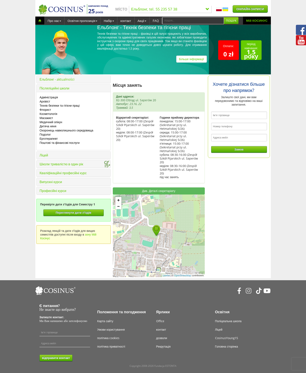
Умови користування (111, 329)
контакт (125, 21)
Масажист (46, 118)
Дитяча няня (48, 126)
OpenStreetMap (182, 275)
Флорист (45, 110)
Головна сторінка (226, 346)
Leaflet (166, 275)
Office (160, 321)
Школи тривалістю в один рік (61, 164)
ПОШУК (231, 21)
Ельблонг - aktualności (57, 79)
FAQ (156, 21)
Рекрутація (163, 346)
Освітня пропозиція (82, 21)
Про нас (54, 21)
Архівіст (45, 101)
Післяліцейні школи (54, 88)
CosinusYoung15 (226, 338)
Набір (109, 21)
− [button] (118, 206)
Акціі (142, 21)
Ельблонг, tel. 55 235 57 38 (170, 9)
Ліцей (44, 155)
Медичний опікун (51, 122)
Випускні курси (51, 182)
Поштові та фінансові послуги (60, 143)
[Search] (193, 20)
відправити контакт (56, 358)
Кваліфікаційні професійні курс (63, 173)
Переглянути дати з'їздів (73, 213)
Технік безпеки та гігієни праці (60, 105)
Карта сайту (105, 321)
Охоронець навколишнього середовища (66, 130)
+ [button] (118, 200)
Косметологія (48, 114)
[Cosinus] (61, 9)
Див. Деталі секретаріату (158, 191)
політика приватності (111, 346)
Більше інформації (191, 59)
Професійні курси (53, 190)
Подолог (45, 134)
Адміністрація (49, 97)
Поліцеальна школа (228, 321)
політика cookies (108, 338)
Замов (239, 149)
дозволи (161, 338)
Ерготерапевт (49, 139)
